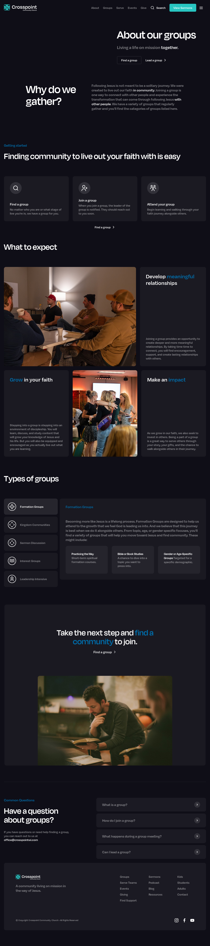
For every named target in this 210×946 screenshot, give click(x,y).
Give (144, 8)
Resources (155, 894)
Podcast (154, 882)
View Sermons (182, 8)
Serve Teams (128, 882)
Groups (107, 8)
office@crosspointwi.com (21, 840)
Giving (124, 894)
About (95, 8)
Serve (120, 8)
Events (132, 8)
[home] (20, 7)
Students (183, 882)
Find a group (129, 60)
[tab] (31, 507)
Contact (182, 894)
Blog (151, 888)
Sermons (154, 876)
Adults (181, 888)
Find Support (128, 900)
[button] (201, 8)
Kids (180, 876)
